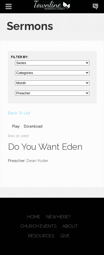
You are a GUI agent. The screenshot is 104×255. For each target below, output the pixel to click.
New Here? (58, 217)
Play (16, 126)
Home (33, 217)
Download (33, 126)
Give (65, 236)
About (70, 226)
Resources (41, 236)
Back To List (19, 113)
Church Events (38, 226)
